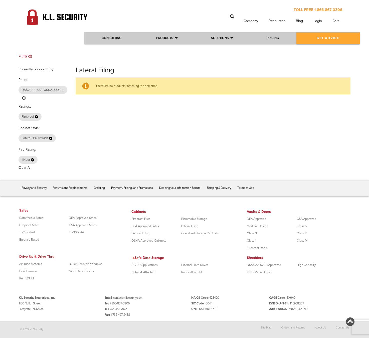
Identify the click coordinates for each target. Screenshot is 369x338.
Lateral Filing (189, 226)
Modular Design (257, 226)
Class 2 (302, 233)
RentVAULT (26, 278)
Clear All (25, 167)
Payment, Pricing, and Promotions (132, 188)
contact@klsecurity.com (127, 298)
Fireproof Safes (29, 225)
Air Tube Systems (30, 264)
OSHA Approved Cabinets (148, 241)
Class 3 (252, 233)
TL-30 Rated (77, 232)
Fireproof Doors (257, 248)
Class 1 (251, 241)
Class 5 (302, 226)
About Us (320, 327)
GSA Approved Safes (82, 225)
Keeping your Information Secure (180, 188)
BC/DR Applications (144, 265)
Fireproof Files (140, 219)
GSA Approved (306, 219)
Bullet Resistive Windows (85, 264)
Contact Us (342, 327)
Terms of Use (245, 188)
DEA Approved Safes (82, 218)
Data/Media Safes (31, 218)
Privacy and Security (34, 188)
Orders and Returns (293, 327)
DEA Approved (256, 219)
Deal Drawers (28, 271)
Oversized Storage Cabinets (200, 233)
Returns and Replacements (70, 188)
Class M (302, 241)
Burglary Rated (29, 240)
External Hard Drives (195, 265)
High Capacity (306, 265)
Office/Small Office (259, 272)
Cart (335, 21)
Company (251, 21)
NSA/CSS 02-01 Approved (264, 265)
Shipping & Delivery (219, 188)
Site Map (266, 327)
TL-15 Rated (27, 232)
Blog (299, 21)
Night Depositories (81, 271)
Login (317, 21)
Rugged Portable (192, 272)
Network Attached (143, 272)
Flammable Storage (194, 219)
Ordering (99, 188)
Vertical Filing (140, 233)
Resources (277, 21)
